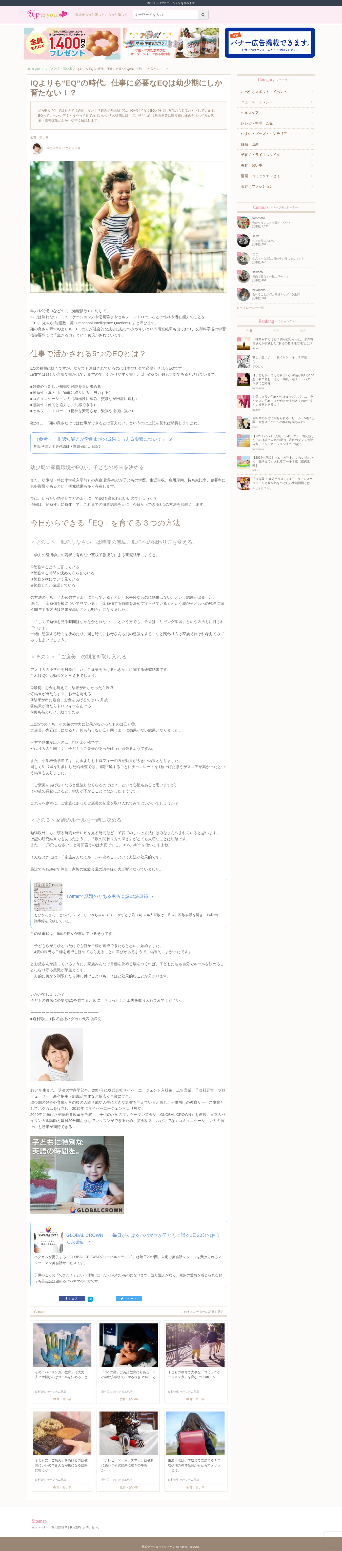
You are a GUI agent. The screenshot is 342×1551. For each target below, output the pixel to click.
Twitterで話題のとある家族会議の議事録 (109, 896)
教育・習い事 (63, 69)
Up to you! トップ (39, 69)
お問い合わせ (91, 1527)
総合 (303, 330)
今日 (249, 330)
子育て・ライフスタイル (260, 155)
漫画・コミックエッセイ (260, 176)
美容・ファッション (257, 186)
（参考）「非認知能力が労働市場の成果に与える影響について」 (103, 439)
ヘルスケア (250, 113)
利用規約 (75, 1527)
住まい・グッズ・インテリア (264, 134)
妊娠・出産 (250, 144)
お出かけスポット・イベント (264, 92)
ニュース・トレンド (257, 102)
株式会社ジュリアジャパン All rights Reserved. (171, 1546)
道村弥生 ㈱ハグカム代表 (55, 148)
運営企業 (61, 1527)
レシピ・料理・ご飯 (257, 123)
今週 (276, 330)
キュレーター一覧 (250, 308)
